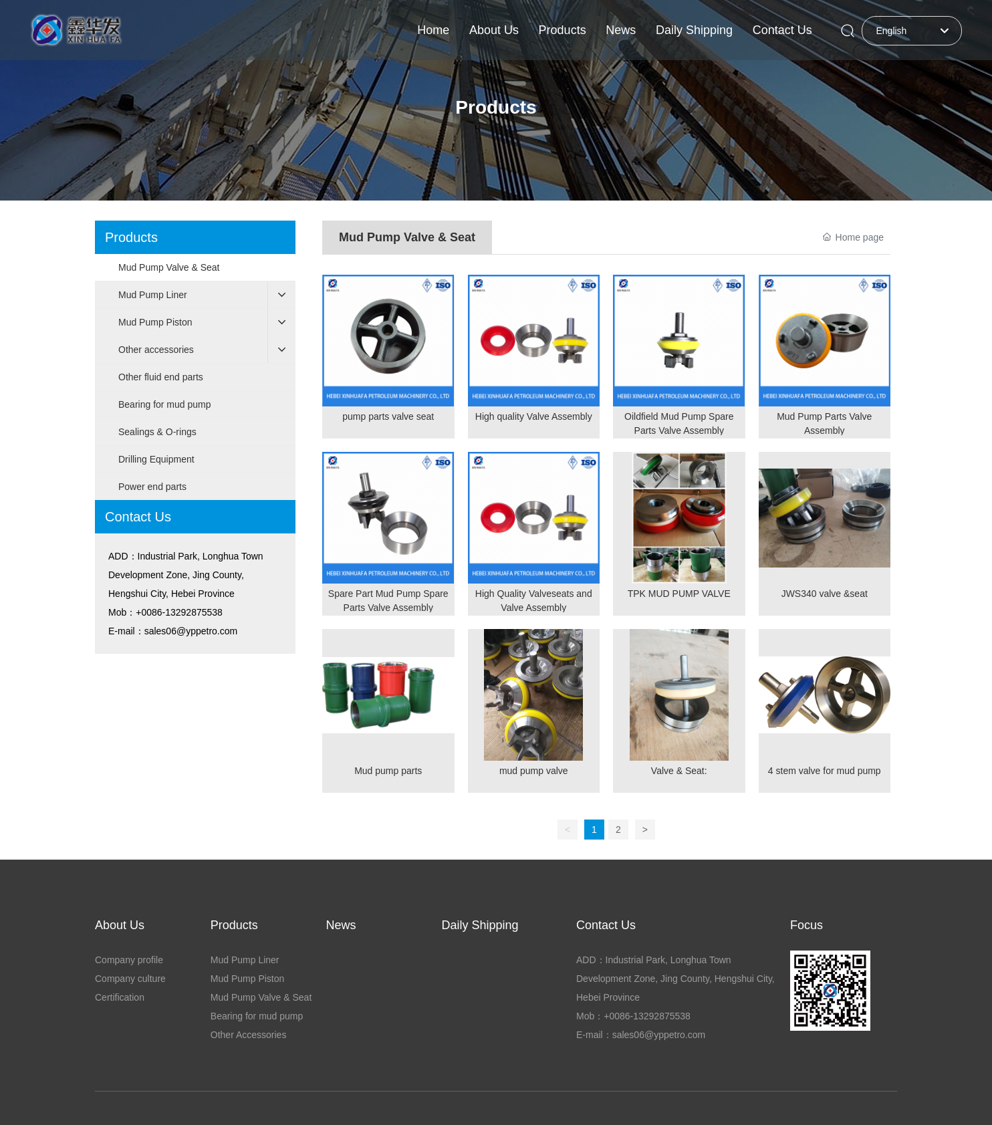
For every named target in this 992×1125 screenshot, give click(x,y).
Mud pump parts (388, 770)
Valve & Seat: (679, 770)
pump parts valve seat (388, 416)
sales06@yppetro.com (191, 631)
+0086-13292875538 (179, 612)
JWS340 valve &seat (824, 593)
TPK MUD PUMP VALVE (679, 593)
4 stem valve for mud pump (824, 770)
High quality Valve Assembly (533, 416)
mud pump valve (533, 770)
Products (495, 107)
